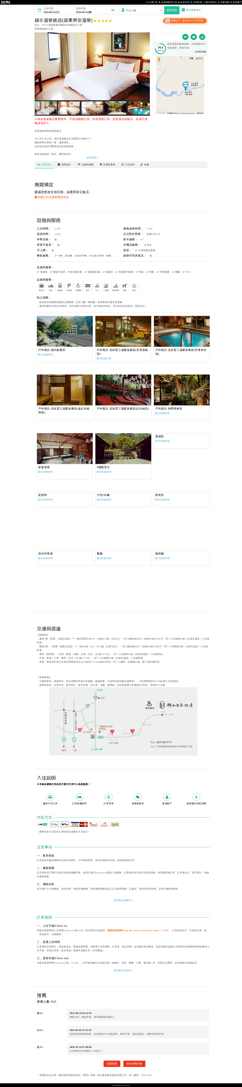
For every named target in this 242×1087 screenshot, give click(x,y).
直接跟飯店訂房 (167, 2)
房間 (64, 164)
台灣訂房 (152, 2)
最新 (44, 164)
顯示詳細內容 (45, 354)
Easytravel (125, 1085)
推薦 (145, 164)
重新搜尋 (172, 10)
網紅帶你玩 (209, 2)
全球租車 (196, 2)
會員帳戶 (236, 2)
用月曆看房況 (191, 10)
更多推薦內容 (134, 1063)
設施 (85, 164)
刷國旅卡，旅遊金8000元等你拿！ (185, 20)
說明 (128, 164)
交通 (107, 164)
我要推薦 (112, 1063)
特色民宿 (183, 2)
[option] (65, 331)
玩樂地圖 (223, 2)
